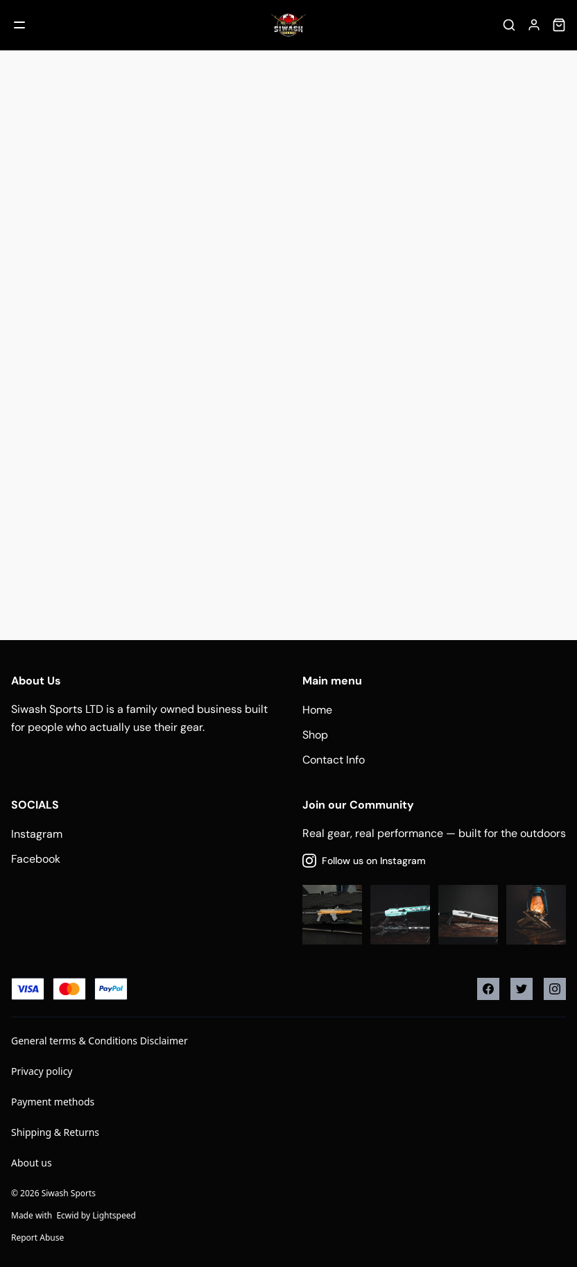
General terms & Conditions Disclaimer (99, 1040)
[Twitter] (521, 989)
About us (31, 1162)
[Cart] (559, 25)
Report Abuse (37, 1237)
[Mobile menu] (19, 25)
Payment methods (52, 1101)
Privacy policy (42, 1071)
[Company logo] (288, 25)
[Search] (509, 25)
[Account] (534, 25)
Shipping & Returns (55, 1132)
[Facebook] (488, 989)
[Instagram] (555, 989)
